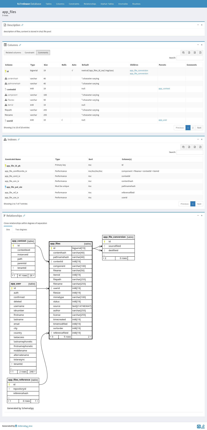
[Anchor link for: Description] (21, 24)
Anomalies (123, 3)
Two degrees (21, 229)
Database (29, 3)
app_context (164, 88)
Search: (186, 58)
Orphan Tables (107, 3)
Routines (136, 3)
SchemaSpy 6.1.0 (23, 426)
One (8, 229)
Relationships (90, 3)
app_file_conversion (139, 70)
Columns (60, 3)
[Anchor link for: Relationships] (23, 215)
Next (199, 127)
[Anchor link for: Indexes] (18, 139)
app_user (163, 120)
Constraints (74, 3)
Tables (50, 3)
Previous (180, 127)
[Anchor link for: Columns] (19, 44)
